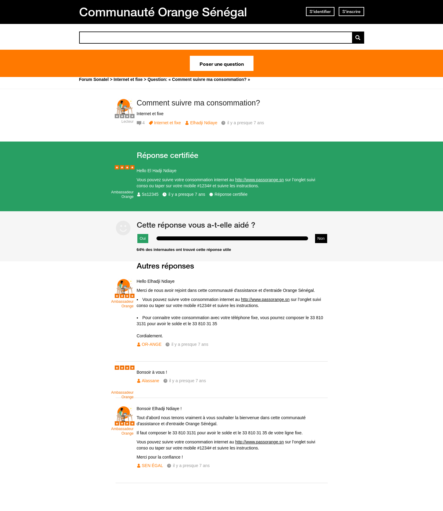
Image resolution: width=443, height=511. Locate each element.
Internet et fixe (167, 122)
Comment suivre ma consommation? (198, 103)
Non (321, 238)
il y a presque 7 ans (186, 194)
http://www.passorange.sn (259, 179)
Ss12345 (150, 194)
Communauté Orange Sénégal (163, 11)
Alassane (150, 380)
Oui (143, 238)
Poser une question (222, 63)
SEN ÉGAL (152, 465)
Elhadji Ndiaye (203, 122)
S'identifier (320, 11)
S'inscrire (351, 11)
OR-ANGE (152, 344)
